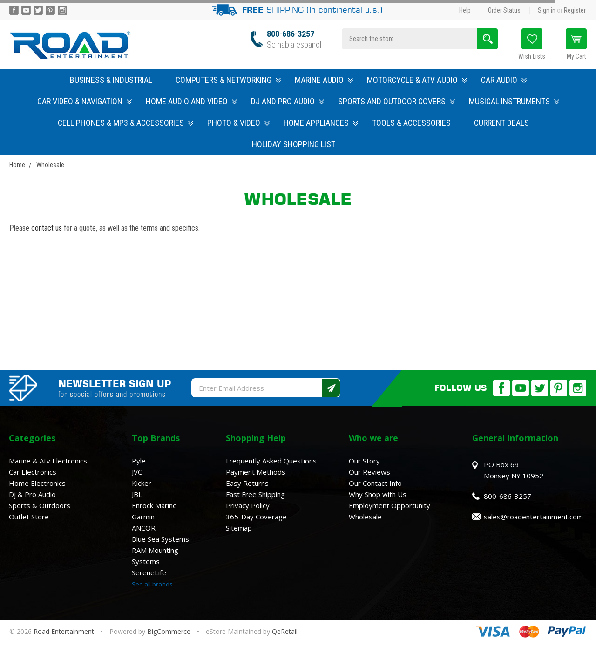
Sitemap (239, 527)
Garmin (143, 516)
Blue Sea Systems (160, 539)
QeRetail (285, 631)
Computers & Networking (228, 80)
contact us (46, 228)
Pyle (139, 460)
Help (465, 10)
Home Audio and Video (191, 101)
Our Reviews (369, 472)
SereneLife (149, 572)
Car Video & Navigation (84, 101)
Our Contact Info (375, 483)
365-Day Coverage (256, 516)
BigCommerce (168, 631)
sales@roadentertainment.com (533, 516)
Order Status (504, 10)
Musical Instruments (514, 101)
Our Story (364, 460)
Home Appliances (321, 123)
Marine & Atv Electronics (48, 460)
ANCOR (144, 527)
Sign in (546, 10)
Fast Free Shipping (255, 494)
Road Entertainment (65, 631)
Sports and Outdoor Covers (396, 101)
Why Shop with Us (377, 494)
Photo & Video (238, 123)
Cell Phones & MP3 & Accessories (125, 123)
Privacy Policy (248, 505)
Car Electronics (32, 472)
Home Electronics (37, 483)
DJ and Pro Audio (287, 101)
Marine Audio (324, 80)
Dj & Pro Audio (32, 494)
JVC (137, 472)
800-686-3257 (290, 34)
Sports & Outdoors (39, 505)
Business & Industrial (111, 80)
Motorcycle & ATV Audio (417, 80)
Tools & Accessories (411, 123)
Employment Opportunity (389, 505)
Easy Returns (247, 483)
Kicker (141, 483)
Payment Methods (255, 472)
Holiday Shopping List (293, 144)
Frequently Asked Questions (271, 460)
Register (575, 10)
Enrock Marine (154, 505)
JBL (137, 494)
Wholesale (365, 516)
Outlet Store (29, 516)
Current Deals (501, 123)
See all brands (152, 584)
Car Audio (504, 80)
